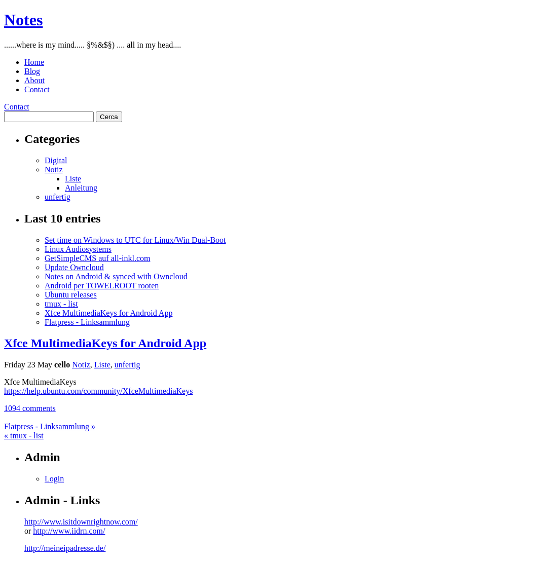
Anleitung (81, 187)
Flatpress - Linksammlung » (49, 426)
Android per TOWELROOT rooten (102, 285)
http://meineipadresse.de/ (64, 548)
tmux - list (61, 304)
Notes (23, 20)
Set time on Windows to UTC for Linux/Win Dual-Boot (135, 240)
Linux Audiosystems (78, 249)
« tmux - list (24, 435)
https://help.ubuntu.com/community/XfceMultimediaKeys (98, 391)
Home (34, 62)
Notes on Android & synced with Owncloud (116, 276)
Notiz (54, 169)
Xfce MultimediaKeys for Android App (108, 313)
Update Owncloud (74, 267)
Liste (73, 178)
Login (54, 478)
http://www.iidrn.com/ (69, 531)
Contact (37, 89)
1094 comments (30, 408)
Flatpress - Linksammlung (87, 322)
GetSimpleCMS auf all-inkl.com (97, 258)
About (34, 80)
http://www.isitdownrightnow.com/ (81, 521)
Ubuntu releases (71, 294)
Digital (56, 160)
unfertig (57, 197)
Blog (32, 71)
